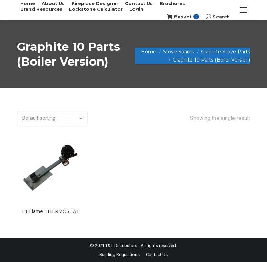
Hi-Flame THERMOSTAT (50, 211)
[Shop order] (52, 118)
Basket (183, 17)
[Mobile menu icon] (243, 10)
